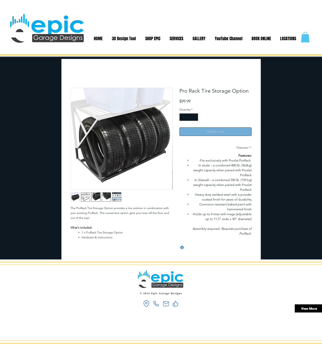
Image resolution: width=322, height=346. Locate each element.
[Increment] (195, 117)
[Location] (146, 303)
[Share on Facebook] (182, 247)
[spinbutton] (188, 117)
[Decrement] (182, 117)
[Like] (175, 303)
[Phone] (156, 303)
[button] (305, 37)
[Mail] (166, 303)
